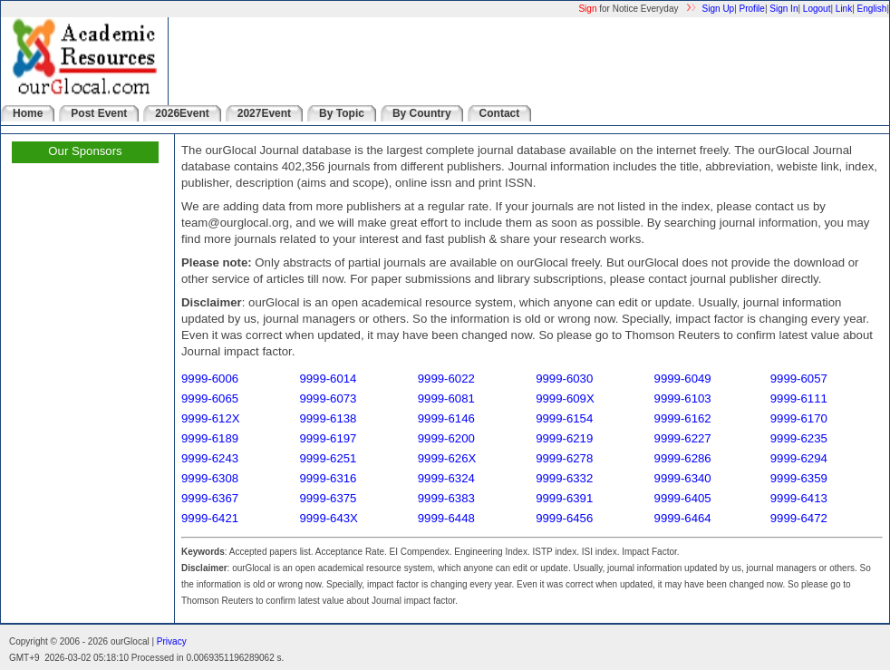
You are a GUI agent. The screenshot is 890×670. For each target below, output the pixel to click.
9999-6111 (798, 398)
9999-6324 (446, 478)
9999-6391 (564, 498)
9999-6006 (209, 378)
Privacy (172, 641)
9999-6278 (564, 458)
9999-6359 (798, 478)
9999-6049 (682, 378)
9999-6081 (446, 398)
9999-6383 (446, 498)
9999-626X (447, 458)
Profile (752, 9)
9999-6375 (327, 498)
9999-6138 (327, 418)
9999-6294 (798, 458)
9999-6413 (798, 498)
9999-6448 (446, 518)
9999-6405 (682, 498)
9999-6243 (209, 458)
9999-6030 (564, 378)
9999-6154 (564, 418)
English (872, 9)
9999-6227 (682, 438)
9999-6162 (682, 418)
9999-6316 (327, 478)
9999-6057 (798, 378)
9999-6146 (446, 418)
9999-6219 (564, 438)
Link (844, 9)
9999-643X (328, 518)
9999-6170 (798, 418)
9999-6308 (209, 478)
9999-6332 (564, 478)
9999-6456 (564, 518)
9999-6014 (327, 378)
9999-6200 (446, 438)
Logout (817, 9)
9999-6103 (682, 398)
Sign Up (718, 9)
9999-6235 (798, 438)
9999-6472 (798, 518)
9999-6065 (209, 398)
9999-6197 (327, 438)
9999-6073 (327, 398)
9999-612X (210, 418)
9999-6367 (209, 498)
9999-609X (565, 398)
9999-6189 (209, 438)
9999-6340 (682, 478)
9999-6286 (682, 458)
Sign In (783, 9)
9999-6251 (327, 458)
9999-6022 (446, 378)
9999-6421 (209, 518)
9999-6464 (682, 518)
